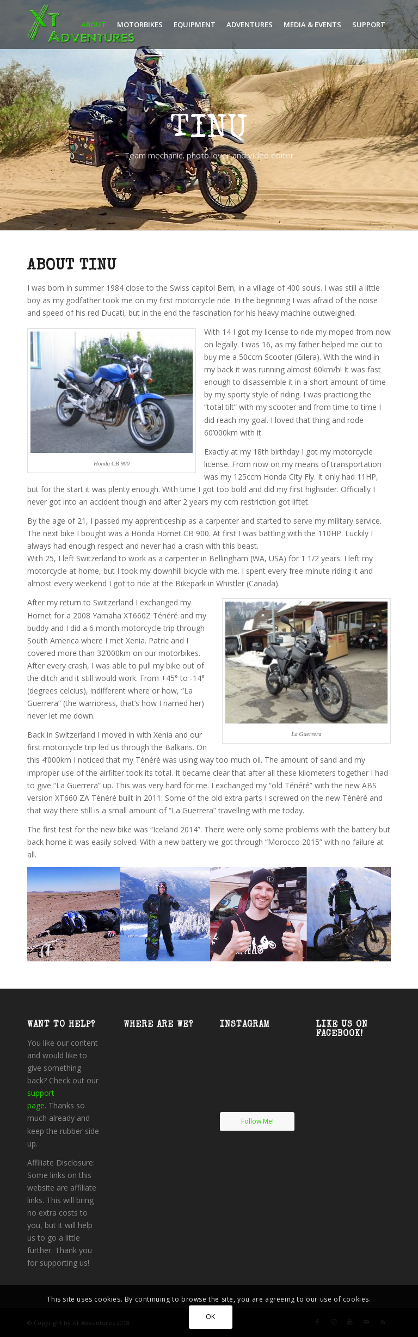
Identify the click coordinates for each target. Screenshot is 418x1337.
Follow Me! (257, 1121)
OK (211, 1316)
